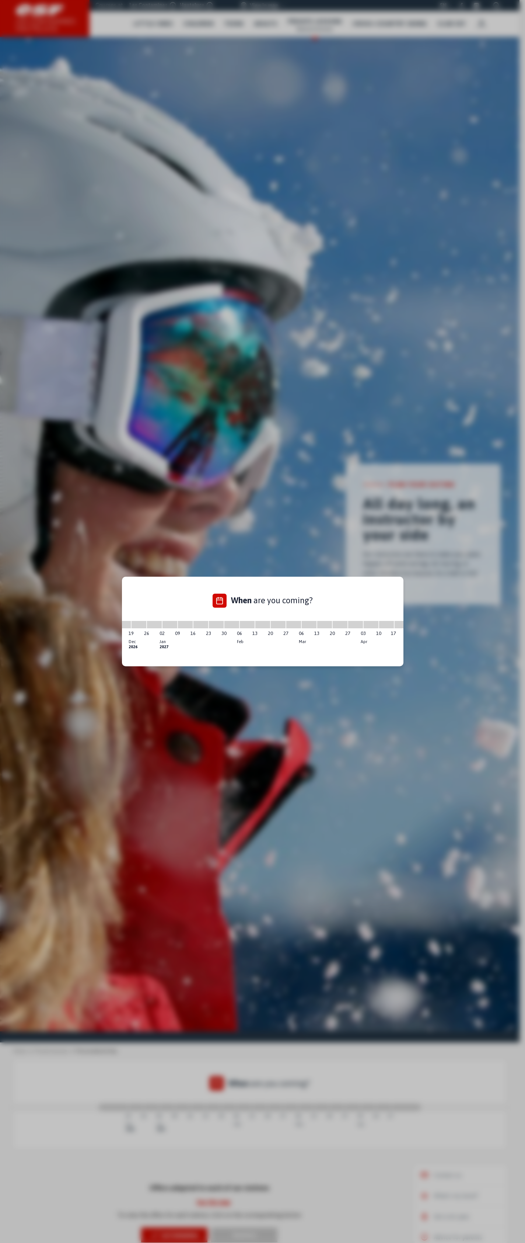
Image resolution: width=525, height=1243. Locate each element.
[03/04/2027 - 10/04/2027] (371, 624)
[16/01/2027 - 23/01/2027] (200, 624)
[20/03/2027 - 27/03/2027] (340, 624)
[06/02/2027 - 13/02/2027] (247, 624)
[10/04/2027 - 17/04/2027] (386, 624)
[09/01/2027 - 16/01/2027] (185, 624)
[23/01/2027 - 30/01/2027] (216, 624)
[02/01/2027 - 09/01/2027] (169, 624)
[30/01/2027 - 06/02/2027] (231, 624)
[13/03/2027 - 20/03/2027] (324, 624)
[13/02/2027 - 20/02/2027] (262, 624)
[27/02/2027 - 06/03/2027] (293, 624)
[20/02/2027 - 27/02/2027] (278, 624)
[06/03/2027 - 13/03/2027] (309, 624)
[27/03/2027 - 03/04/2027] (355, 624)
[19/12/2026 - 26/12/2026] (139, 624)
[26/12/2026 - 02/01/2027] (154, 624)
